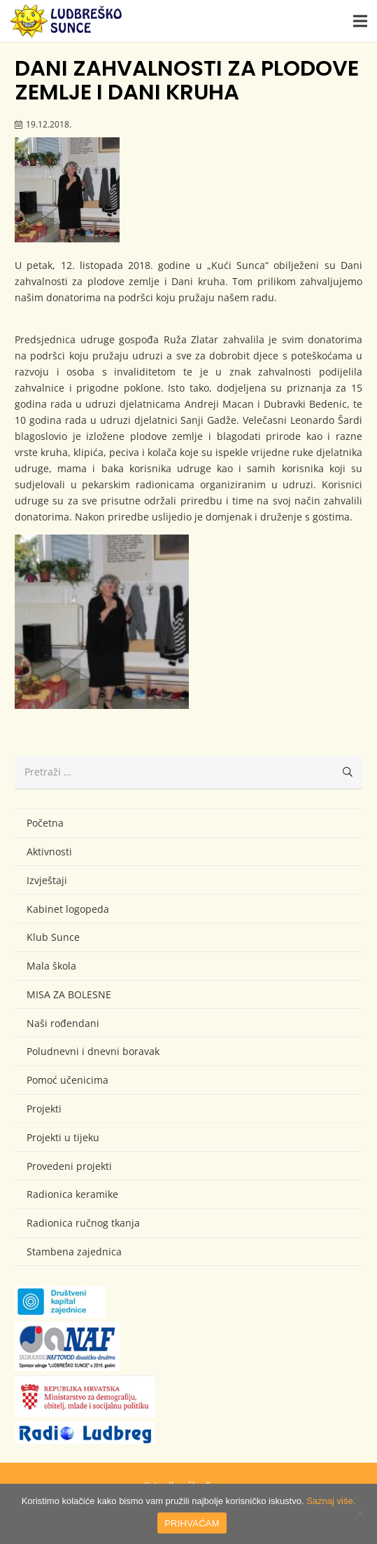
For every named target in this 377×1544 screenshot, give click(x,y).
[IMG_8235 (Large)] (102, 622)
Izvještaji (47, 880)
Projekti (44, 1108)
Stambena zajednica (74, 1251)
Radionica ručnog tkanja (83, 1222)
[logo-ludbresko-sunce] (66, 21)
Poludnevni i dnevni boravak (93, 1051)
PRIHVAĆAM (192, 1523)
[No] (360, 1514)
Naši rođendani (63, 1023)
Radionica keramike (72, 1194)
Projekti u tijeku (63, 1137)
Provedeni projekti (69, 1166)
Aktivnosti (49, 851)
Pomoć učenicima (67, 1080)
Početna (45, 822)
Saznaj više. (330, 1501)
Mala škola (51, 965)
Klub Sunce (53, 937)
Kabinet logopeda (68, 909)
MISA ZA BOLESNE (69, 994)
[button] (360, 21)
